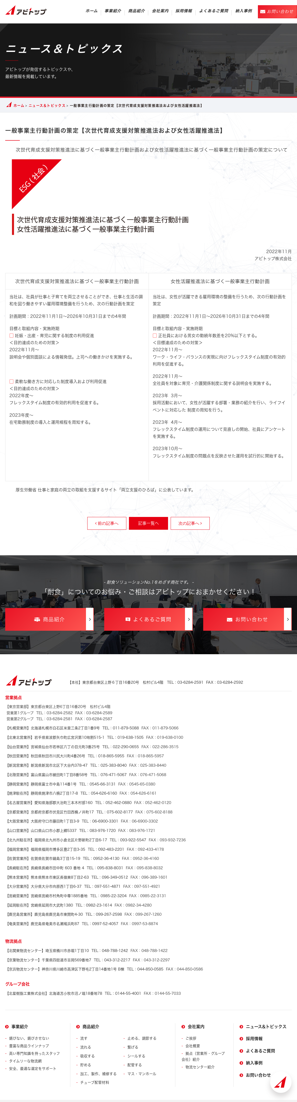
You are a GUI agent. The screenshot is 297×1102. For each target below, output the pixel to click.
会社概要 (192, 1034)
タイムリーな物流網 (25, 1049)
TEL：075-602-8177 (69, 808)
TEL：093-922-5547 (75, 834)
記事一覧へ (148, 523)
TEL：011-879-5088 (72, 728)
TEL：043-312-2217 (67, 949)
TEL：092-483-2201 (64, 843)
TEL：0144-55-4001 (73, 981)
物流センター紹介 (200, 1055)
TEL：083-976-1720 (60, 825)
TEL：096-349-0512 (66, 869)
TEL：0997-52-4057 (61, 913)
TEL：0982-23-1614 (58, 896)
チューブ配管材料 (94, 1070)
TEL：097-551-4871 (63, 878)
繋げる (132, 1035)
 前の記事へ (107, 523)
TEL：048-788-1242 (66, 940)
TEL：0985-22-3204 (66, 887)
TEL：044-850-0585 (84, 958)
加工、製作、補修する (98, 1061)
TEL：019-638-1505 (74, 737)
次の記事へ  (190, 523)
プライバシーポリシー (67, 1095)
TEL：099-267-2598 (63, 905)
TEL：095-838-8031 (64, 860)
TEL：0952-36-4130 (62, 852)
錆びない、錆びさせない (29, 1026)
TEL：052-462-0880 (68, 799)
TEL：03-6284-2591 (155, 683)
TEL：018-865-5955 (64, 755)
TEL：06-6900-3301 (61, 816)
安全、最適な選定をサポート (33, 1056)
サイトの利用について (23, 1095)
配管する (134, 1053)
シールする (136, 1044)
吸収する (87, 1044)
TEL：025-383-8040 (66, 764)
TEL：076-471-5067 (66, 772)
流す (84, 1026)
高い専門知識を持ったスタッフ (34, 1041)
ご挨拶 (190, 1026)
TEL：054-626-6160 (61, 790)
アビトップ (26, 10)
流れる (85, 1035)
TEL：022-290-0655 (72, 746)
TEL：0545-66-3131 (60, 781)
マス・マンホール (141, 1061)
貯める (85, 1053)
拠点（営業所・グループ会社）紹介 (203, 1044)
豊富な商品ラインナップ (29, 1034)
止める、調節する (142, 1026)
